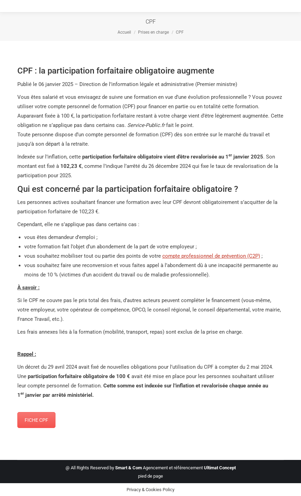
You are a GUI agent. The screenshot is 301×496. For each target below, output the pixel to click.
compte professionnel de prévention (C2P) (211, 256)
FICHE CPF (36, 420)
